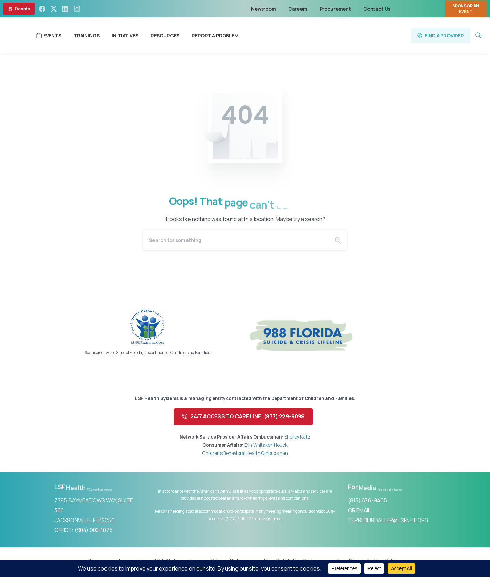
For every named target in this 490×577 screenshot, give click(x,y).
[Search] (236, 240)
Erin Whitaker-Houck (266, 445)
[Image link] (147, 327)
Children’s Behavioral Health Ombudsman (245, 453)
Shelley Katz (296, 437)
